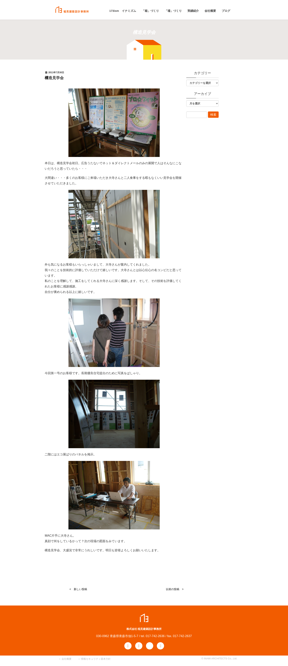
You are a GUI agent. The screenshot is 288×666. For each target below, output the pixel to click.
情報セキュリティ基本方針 (96, 658)
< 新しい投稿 (78, 589)
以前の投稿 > (174, 589)
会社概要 (66, 658)
